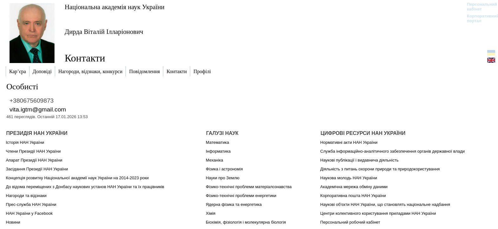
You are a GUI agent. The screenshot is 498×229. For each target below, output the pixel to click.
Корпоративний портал (479, 18)
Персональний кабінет (479, 6)
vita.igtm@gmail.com (38, 109)
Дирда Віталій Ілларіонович (104, 31)
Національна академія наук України (115, 6)
